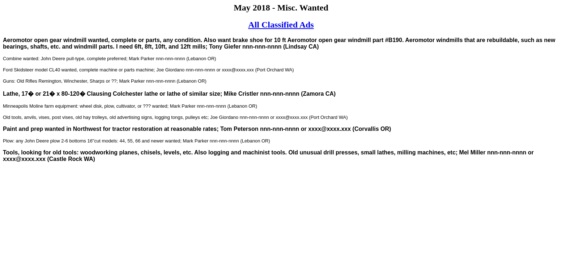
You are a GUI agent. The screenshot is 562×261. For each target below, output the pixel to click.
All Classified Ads (281, 24)
